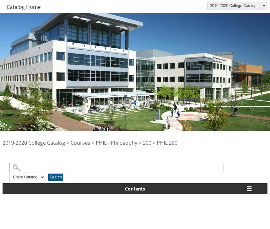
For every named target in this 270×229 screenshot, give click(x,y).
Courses (80, 142)
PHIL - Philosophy (116, 142)
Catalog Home (24, 6)
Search (56, 177)
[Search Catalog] (116, 167)
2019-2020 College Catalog (34, 142)
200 (147, 142)
